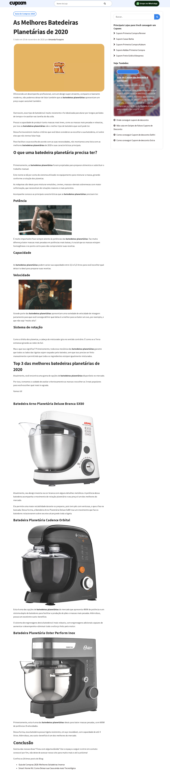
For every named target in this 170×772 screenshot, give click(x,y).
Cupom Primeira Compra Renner (130, 33)
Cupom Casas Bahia (124, 39)
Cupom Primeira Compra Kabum (130, 44)
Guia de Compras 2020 (25, 13)
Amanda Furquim (56, 39)
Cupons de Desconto (127, 71)
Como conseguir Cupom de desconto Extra (134, 140)
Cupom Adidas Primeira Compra (129, 50)
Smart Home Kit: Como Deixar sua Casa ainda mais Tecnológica (47, 768)
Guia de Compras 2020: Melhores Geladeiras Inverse (42, 764)
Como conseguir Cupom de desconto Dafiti (134, 134)
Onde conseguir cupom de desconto (131, 120)
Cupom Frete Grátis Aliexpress (129, 55)
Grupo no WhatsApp (147, 3)
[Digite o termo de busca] (80, 4)
